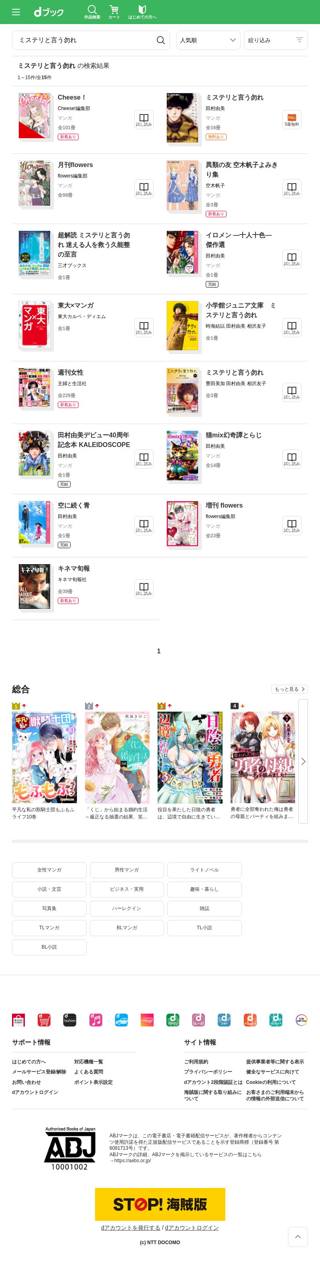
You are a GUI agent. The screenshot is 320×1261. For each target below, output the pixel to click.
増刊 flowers (224, 505)
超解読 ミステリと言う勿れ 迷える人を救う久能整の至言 (94, 245)
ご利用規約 (196, 1062)
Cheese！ (72, 97)
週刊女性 (70, 372)
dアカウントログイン (35, 1092)
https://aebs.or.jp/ (132, 1160)
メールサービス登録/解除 (39, 1072)
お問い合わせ (26, 1082)
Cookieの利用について (271, 1082)
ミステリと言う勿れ (234, 97)
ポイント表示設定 (93, 1082)
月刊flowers (75, 164)
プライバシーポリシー (208, 1072)
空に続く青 (74, 505)
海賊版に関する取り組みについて (213, 1096)
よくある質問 (88, 1072)
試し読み (144, 124)
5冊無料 (292, 124)
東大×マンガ (75, 305)
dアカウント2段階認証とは (213, 1082)
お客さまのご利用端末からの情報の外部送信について (275, 1096)
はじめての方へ (29, 1062)
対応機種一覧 (88, 1062)
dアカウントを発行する (130, 1227)
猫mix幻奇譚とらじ (234, 435)
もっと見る (287, 689)
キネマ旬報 (74, 568)
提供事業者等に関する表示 (275, 1062)
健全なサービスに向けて (272, 1072)
